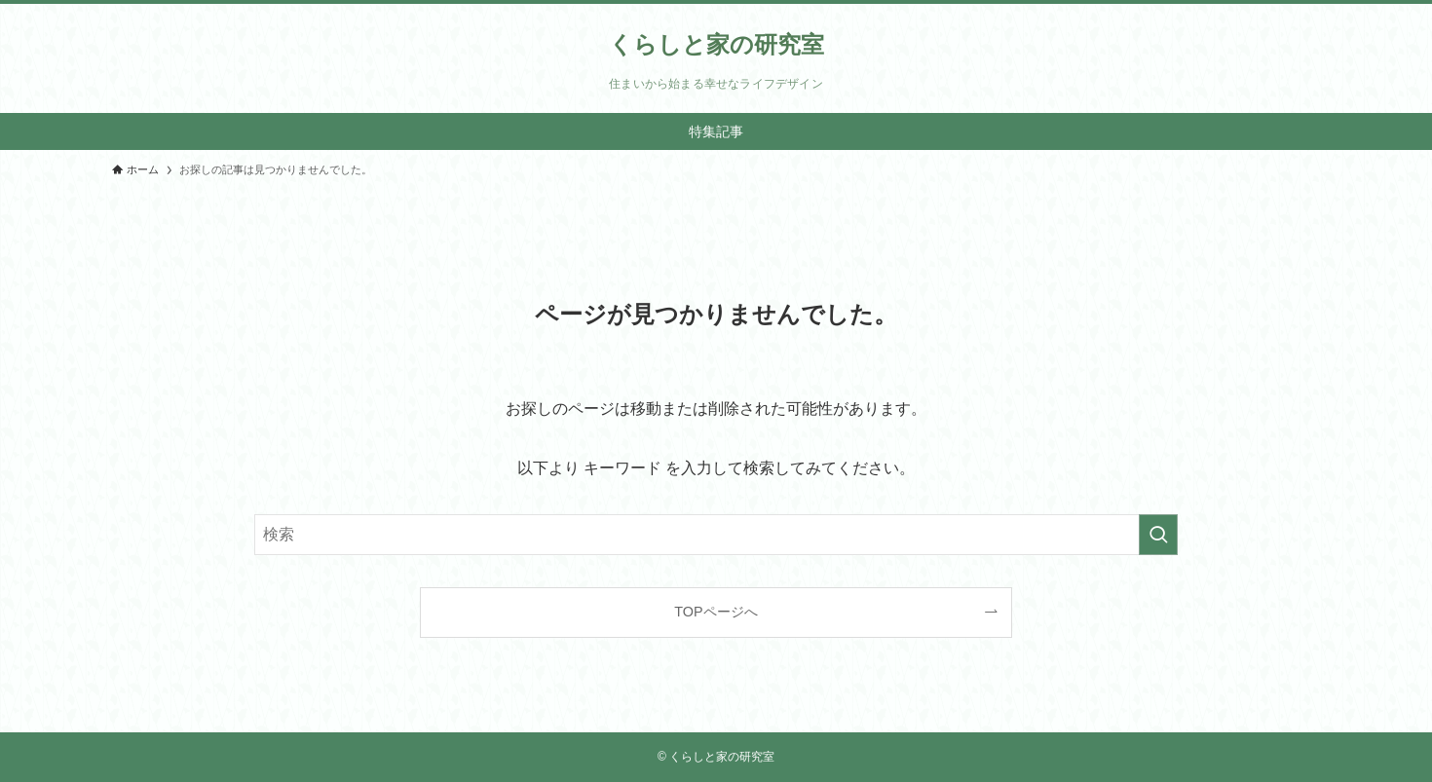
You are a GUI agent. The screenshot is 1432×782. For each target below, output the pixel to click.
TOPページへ (715, 611)
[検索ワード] (716, 534)
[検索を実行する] (1158, 534)
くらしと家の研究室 (716, 44)
